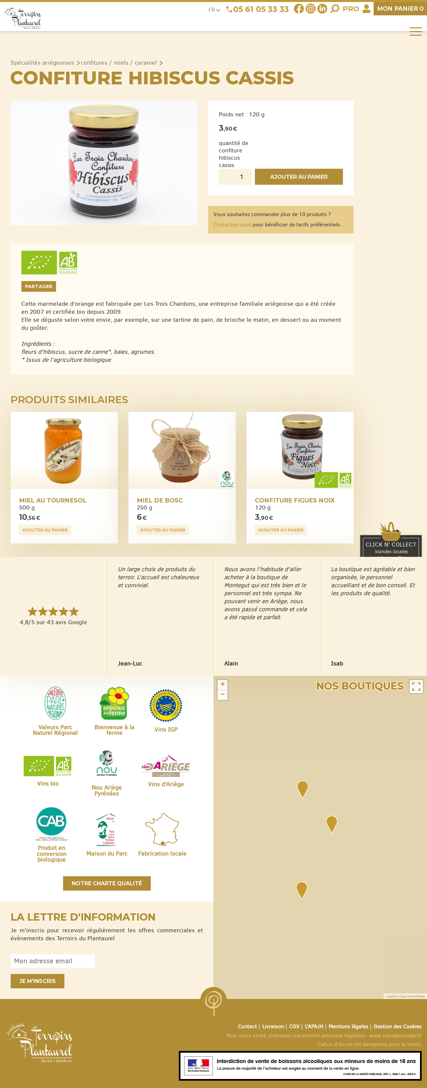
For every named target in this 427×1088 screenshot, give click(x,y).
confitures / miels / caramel (119, 63)
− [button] (223, 695)
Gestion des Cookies (398, 1026)
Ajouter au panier (299, 177)
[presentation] (152, 961)
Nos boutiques (360, 686)
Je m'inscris (37, 981)
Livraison (273, 1026)
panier (400, 8)
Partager (38, 286)
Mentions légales (348, 1026)
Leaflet (390, 996)
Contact (247, 1026)
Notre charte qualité (107, 883)
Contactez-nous (232, 224)
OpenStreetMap (412, 996)
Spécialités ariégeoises (42, 63)
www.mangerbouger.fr (395, 1035)
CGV (294, 1026)
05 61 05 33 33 (261, 9)
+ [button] (223, 685)
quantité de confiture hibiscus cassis (233, 154)
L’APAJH (314, 1026)
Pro (351, 9)
